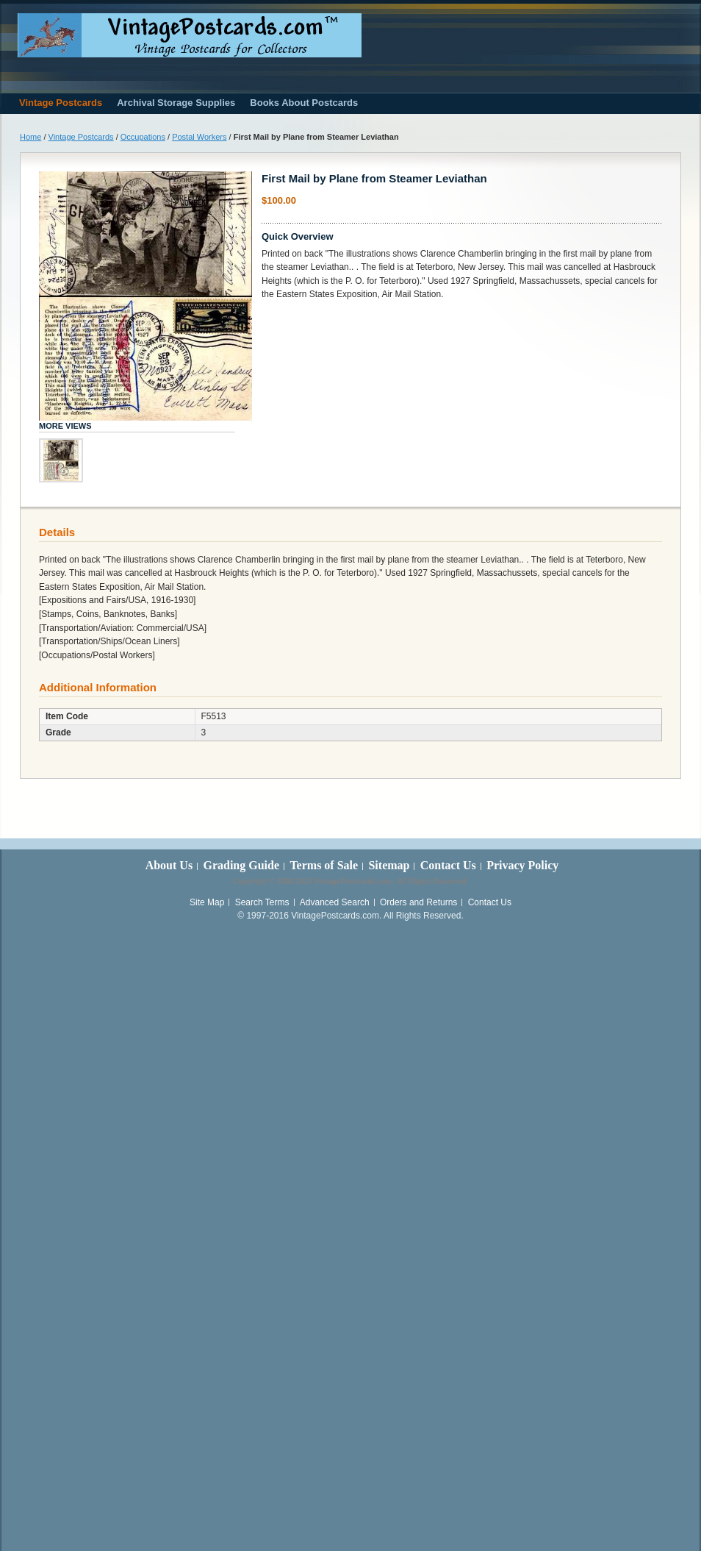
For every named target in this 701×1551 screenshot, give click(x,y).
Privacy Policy (522, 865)
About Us (169, 865)
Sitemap (388, 865)
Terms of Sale (324, 865)
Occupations (143, 136)
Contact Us (448, 865)
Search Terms (262, 902)
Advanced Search (335, 902)
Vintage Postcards (81, 136)
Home (30, 136)
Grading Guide (241, 865)
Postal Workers (199, 136)
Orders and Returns (418, 902)
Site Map (207, 902)
